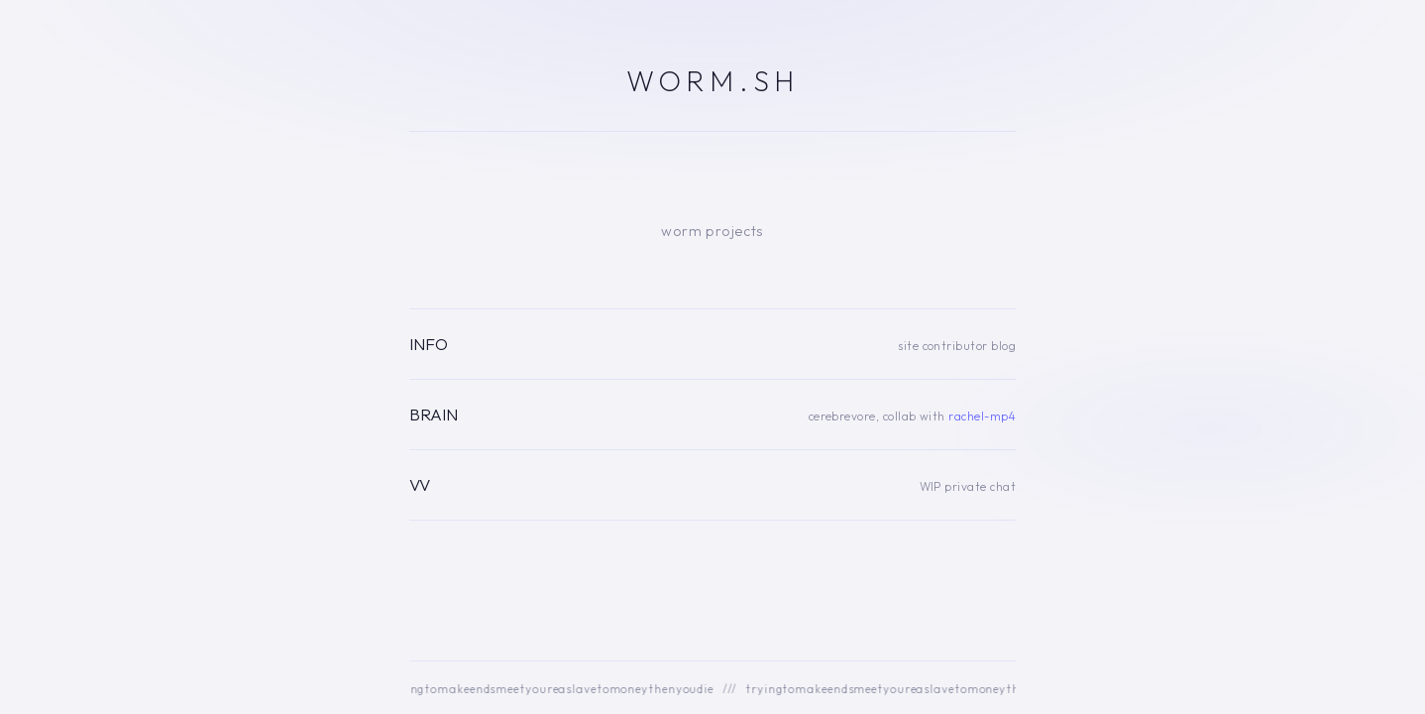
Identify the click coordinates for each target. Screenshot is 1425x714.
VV (419, 484)
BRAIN (433, 414)
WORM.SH (712, 80)
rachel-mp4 (982, 416)
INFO (428, 343)
